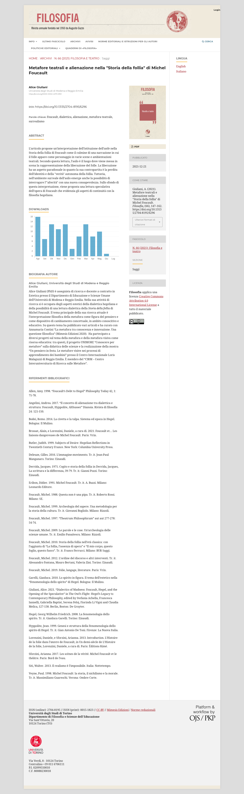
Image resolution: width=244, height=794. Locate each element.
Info (32, 41)
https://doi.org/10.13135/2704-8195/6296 (61, 106)
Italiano (181, 71)
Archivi (75, 41)
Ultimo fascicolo (53, 41)
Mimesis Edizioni (118, 710)
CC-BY (100, 710)
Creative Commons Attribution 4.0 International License (146, 301)
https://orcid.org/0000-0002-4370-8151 (45, 94)
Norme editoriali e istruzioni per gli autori (127, 41)
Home (33, 58)
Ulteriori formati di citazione (145, 222)
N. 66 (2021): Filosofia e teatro (76, 58)
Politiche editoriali (44, 48)
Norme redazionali (143, 710)
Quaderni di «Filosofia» (81, 48)
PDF (136, 146)
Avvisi (89, 41)
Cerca (207, 41)
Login (217, 9)
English (181, 66)
